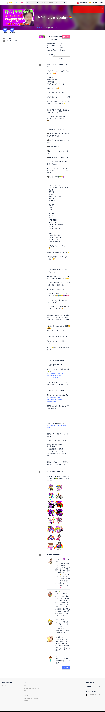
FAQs (25, 686)
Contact (26, 693)
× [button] (102, 9)
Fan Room (12, 30)
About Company (6, 686)
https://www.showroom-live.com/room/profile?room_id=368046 (55, 376)
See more (66, 668)
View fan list (61, 58)
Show (5, 30)
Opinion (26, 695)
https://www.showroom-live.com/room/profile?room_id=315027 (55, 399)
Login (101, 2)
